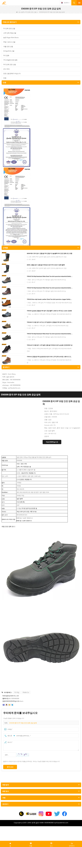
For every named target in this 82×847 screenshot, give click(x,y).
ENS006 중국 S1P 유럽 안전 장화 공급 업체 (23, 380)
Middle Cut (26, 350)
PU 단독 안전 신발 (31, 12)
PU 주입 (16, 350)
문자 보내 (10, 424)
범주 (22, 12)
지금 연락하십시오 (52, 99)
